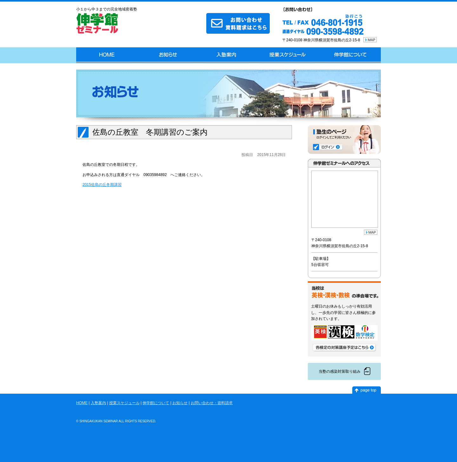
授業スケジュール (288, 55)
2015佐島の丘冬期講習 (102, 184)
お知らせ (167, 55)
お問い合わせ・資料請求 (212, 403)
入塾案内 (227, 55)
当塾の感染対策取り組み (340, 371)
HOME (106, 55)
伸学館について (350, 55)
